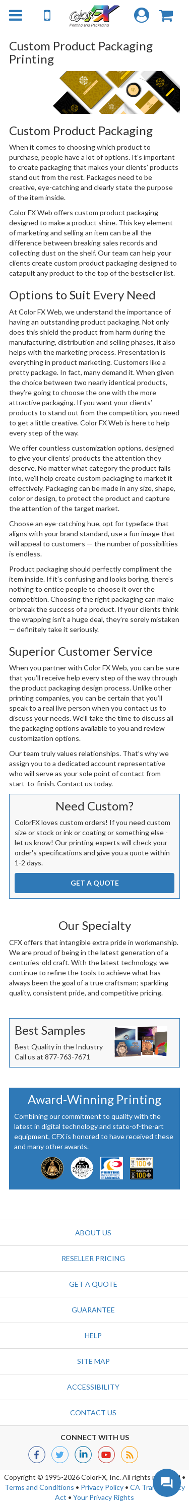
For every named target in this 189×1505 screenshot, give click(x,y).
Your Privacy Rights (103, 1497)
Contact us (93, 1412)
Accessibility (93, 1387)
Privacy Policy (102, 1487)
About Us (93, 1232)
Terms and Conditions (39, 1487)
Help (93, 1335)
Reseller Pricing (93, 1258)
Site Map (93, 1361)
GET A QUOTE (95, 883)
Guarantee (93, 1309)
